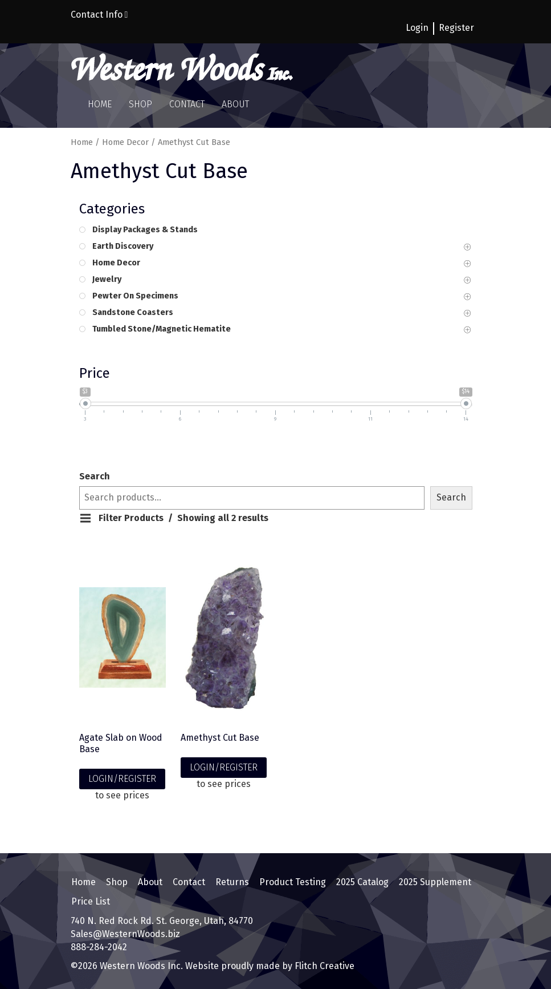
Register (456, 27)
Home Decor (125, 142)
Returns (231, 882)
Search (94, 476)
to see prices (122, 795)
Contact (187, 104)
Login (417, 27)
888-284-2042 (99, 945)
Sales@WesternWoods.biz (125, 932)
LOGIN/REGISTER (122, 778)
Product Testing (292, 882)
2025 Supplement (434, 882)
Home (100, 104)
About (235, 104)
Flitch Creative (323, 964)
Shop (140, 104)
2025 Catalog (362, 882)
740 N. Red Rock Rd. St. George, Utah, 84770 (162, 919)
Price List (90, 900)
